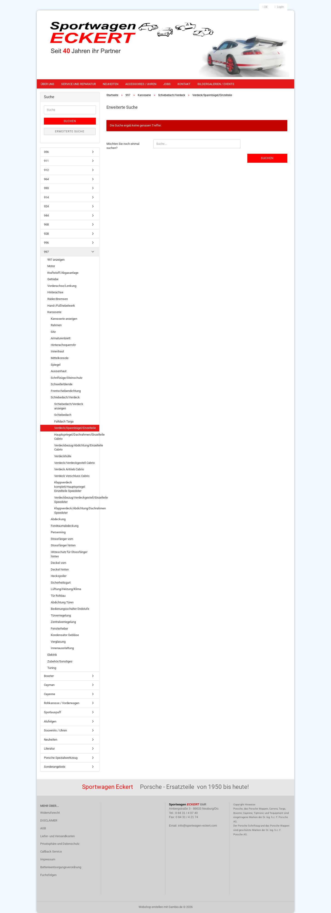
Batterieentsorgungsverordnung (60, 867)
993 (46, 188)
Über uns (47, 84)
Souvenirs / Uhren (55, 730)
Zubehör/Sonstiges (59, 661)
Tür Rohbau (58, 595)
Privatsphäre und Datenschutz (59, 843)
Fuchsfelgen (48, 875)
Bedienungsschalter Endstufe (70, 609)
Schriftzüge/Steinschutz (66, 377)
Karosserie (54, 312)
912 (46, 170)
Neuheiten (110, 84)
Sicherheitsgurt (61, 582)
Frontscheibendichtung (66, 391)
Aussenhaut (58, 371)
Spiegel (55, 364)
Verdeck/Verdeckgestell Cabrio (74, 463)
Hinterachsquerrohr (63, 345)
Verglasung (58, 641)
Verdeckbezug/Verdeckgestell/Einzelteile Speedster (76, 500)
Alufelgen (50, 721)
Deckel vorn (58, 563)
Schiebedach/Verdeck (65, 397)
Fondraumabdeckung (64, 526)
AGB (43, 828)
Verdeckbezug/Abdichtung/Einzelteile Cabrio (76, 447)
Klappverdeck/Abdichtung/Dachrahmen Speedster (76, 510)
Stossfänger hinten (63, 545)
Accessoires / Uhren (140, 84)
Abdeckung (58, 519)
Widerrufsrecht (50, 812)
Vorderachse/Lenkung (61, 286)
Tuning (51, 668)
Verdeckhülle (62, 456)
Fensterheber (59, 628)
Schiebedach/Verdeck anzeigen (68, 406)
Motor (51, 266)
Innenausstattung (62, 648)
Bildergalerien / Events (215, 84)
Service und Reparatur (78, 84)
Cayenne (49, 694)
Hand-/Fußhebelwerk (61, 305)
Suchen (267, 158)
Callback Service (51, 851)
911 (46, 161)
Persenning (58, 532)
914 (46, 197)
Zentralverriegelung (63, 622)
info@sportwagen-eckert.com (197, 825)
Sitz (53, 332)
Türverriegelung (61, 615)
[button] (265, 6)
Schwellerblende (61, 384)
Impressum (47, 859)
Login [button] (279, 7)
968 (46, 224)
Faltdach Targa (64, 421)
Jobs (167, 84)
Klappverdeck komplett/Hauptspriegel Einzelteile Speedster (69, 487)
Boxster (49, 676)
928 (46, 233)
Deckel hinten (60, 569)
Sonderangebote (54, 766)
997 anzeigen (56, 259)
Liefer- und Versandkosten (57, 836)
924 (46, 206)
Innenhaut (57, 351)
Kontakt (184, 84)
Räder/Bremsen (57, 299)
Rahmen (56, 325)
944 (46, 215)
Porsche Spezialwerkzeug (60, 757)
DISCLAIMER (48, 820)
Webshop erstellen (151, 907)
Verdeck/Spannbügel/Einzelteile (75, 428)
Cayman (49, 685)
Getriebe (52, 279)
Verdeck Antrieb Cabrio (69, 469)
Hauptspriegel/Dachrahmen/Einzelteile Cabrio (76, 437)
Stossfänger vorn (62, 539)
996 (46, 242)
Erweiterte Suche (69, 131)
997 (46, 252)
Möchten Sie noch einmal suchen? (122, 146)
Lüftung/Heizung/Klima (66, 589)
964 (46, 179)
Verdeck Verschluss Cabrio (71, 476)
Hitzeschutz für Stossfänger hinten (69, 554)
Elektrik (52, 654)
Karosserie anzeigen (64, 318)
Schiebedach (62, 415)
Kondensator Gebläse (65, 635)
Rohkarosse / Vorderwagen (61, 703)
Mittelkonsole (59, 358)
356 (46, 152)
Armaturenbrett (60, 338)
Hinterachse (55, 292)
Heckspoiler (58, 576)
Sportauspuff (52, 712)
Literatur (49, 748)
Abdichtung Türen (62, 602)
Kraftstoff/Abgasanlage (62, 272)
